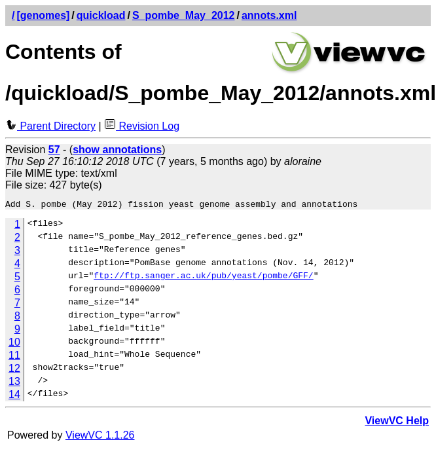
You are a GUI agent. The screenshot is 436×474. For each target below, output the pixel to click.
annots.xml (269, 15)
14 (14, 396)
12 (14, 370)
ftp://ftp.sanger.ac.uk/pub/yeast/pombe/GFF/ (203, 279)
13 (14, 383)
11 (14, 357)
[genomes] (42, 15)
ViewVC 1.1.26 (100, 437)
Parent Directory (50, 126)
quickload (101, 15)
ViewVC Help (397, 422)
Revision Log (141, 126)
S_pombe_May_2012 (183, 15)
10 (14, 344)
